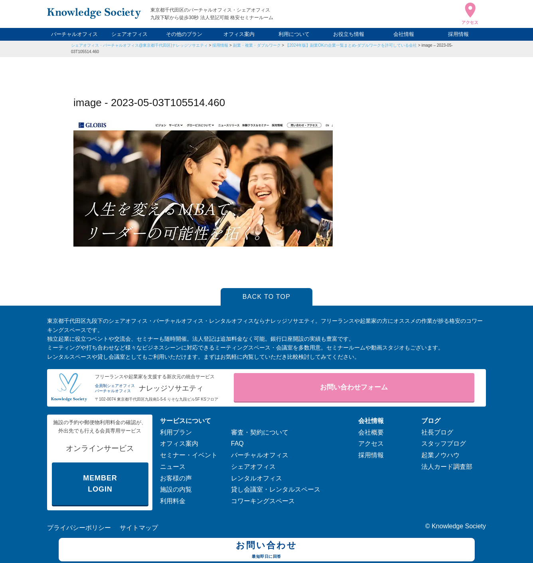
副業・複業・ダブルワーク (257, 45)
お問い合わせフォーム (354, 387)
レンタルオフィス (256, 478)
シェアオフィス (129, 34)
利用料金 (173, 501)
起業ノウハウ (440, 455)
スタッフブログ (443, 443)
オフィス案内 (239, 34)
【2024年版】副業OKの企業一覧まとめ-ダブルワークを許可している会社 (351, 45)
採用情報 (458, 34)
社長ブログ (437, 432)
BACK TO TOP (267, 296)
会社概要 (371, 432)
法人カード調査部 (446, 466)
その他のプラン (184, 34)
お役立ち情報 (348, 34)
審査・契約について (259, 432)
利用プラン (176, 432)
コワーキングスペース (263, 501)
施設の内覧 (176, 489)
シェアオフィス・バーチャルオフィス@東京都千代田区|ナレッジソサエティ (139, 45)
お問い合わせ (266, 550)
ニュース (173, 466)
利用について (294, 34)
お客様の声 (176, 478)
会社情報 (403, 34)
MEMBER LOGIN (100, 484)
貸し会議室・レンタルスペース (275, 489)
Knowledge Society (459, 526)
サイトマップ (139, 527)
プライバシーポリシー (79, 527)
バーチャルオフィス (74, 34)
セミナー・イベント (188, 455)
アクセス (371, 443)
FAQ (237, 443)
